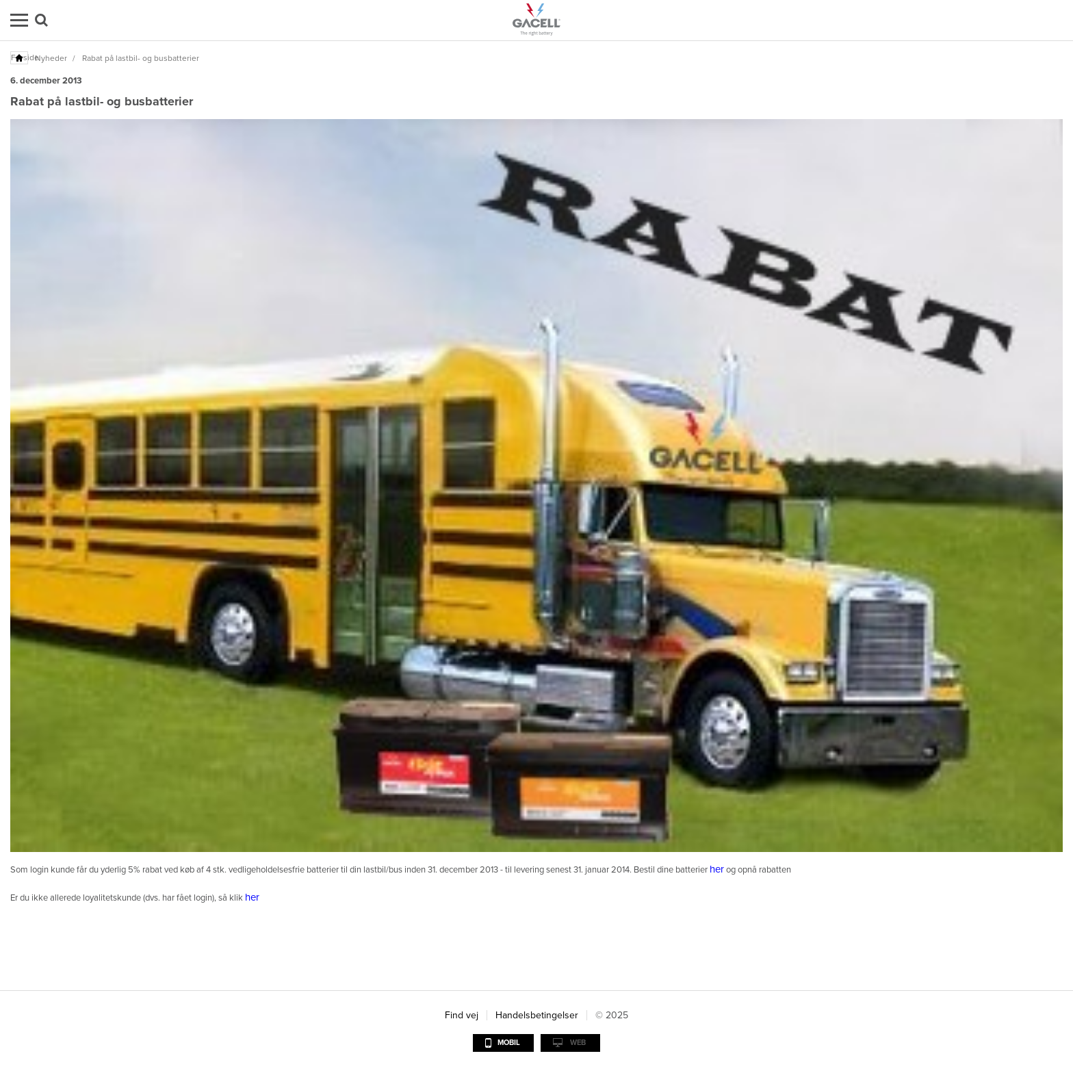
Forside (20, 57)
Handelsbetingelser (536, 1015)
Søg (41, 20)
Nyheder (51, 58)
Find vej (461, 1015)
